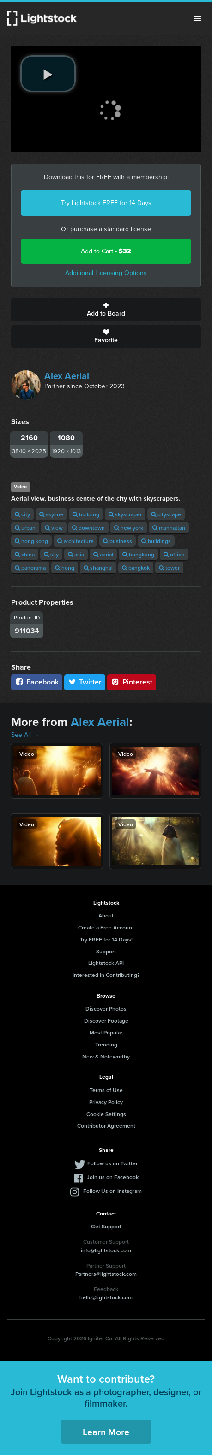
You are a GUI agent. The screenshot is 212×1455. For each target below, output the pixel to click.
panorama (30, 568)
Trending (106, 1044)
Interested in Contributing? (106, 975)
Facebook (37, 682)
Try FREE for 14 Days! (106, 939)
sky (51, 554)
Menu (197, 18)
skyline (51, 514)
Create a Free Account (106, 927)
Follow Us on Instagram (112, 1191)
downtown (88, 528)
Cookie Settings (106, 1114)
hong (64, 568)
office (174, 554)
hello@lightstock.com (106, 1297)
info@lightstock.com (106, 1250)
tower (169, 568)
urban (25, 528)
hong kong (31, 541)
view (54, 528)
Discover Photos (106, 1008)
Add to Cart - (106, 251)
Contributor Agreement (106, 1125)
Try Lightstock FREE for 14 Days (106, 203)
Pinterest (131, 682)
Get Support (106, 1226)
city (22, 514)
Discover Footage (106, 1020)
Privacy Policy (106, 1102)
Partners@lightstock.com (106, 1274)
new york (128, 528)
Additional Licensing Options (106, 273)
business (117, 541)
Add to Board (106, 310)
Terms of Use (106, 1090)
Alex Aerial (66, 376)
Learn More (106, 1431)
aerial (103, 554)
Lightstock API (106, 963)
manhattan (168, 528)
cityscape (166, 514)
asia (76, 554)
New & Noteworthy (106, 1056)
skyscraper (125, 514)
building (86, 514)
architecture (75, 541)
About (106, 915)
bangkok (136, 568)
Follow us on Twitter (112, 1163)
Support (106, 951)
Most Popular (106, 1032)
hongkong (138, 554)
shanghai (98, 568)
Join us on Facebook (113, 1177)
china (25, 554)
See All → (25, 735)
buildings (156, 541)
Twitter (85, 682)
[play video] (48, 73)
